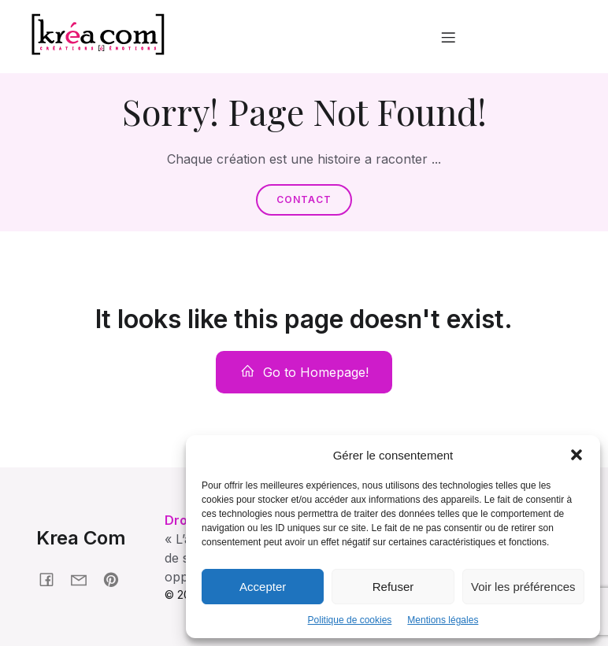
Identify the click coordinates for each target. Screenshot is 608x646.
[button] (576, 455)
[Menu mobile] (448, 37)
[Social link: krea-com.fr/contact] (85, 578)
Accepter (262, 586)
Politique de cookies (350, 620)
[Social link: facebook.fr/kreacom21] (52, 578)
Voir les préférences (523, 586)
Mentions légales (442, 620)
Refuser (393, 586)
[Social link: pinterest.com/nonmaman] (117, 578)
